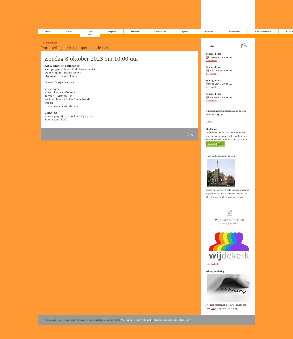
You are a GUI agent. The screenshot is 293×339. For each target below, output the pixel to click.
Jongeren (112, 32)
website (240, 197)
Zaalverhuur (234, 32)
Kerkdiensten (160, 32)
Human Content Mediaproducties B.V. (172, 320)
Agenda (185, 32)
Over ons (90, 33)
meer (209, 121)
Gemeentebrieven (263, 32)
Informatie (208, 32)
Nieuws (69, 32)
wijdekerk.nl (212, 264)
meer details (212, 60)
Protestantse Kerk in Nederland (135, 320)
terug (188, 134)
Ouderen (135, 32)
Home (48, 32)
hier (213, 308)
